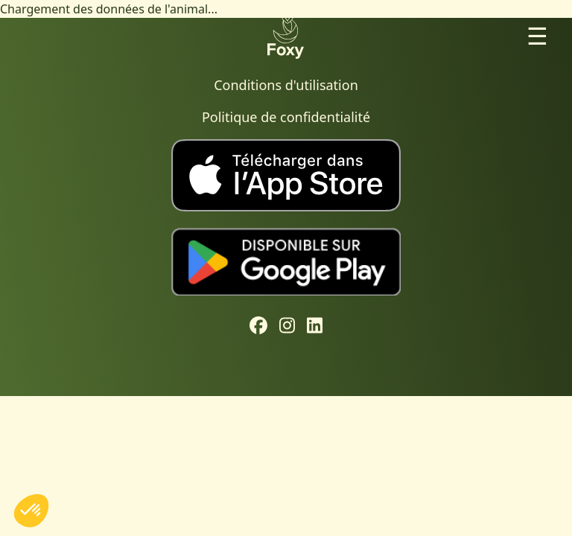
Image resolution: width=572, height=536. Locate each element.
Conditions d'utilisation (286, 85)
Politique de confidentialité (286, 117)
